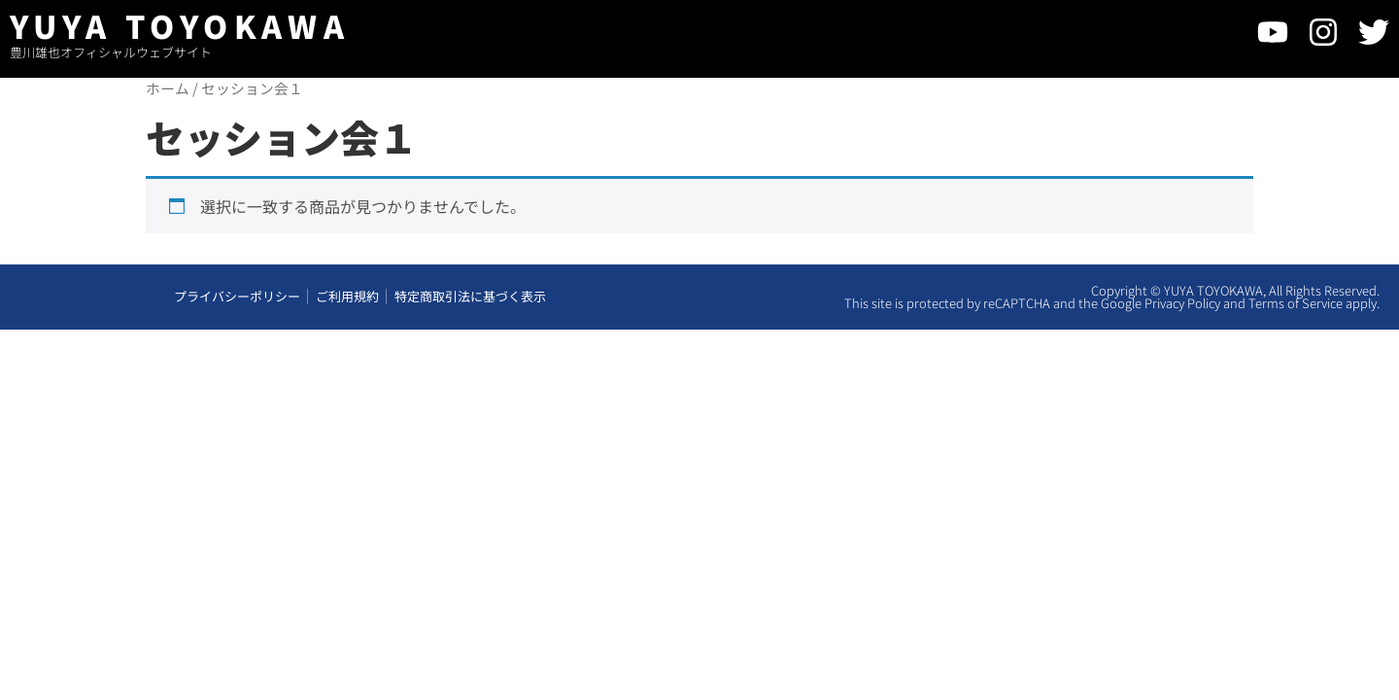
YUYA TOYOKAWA (180, 25)
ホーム (167, 88)
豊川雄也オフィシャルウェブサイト (111, 52)
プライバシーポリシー (237, 298)
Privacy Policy (1182, 305)
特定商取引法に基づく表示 (470, 298)
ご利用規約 (347, 298)
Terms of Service (1295, 305)
